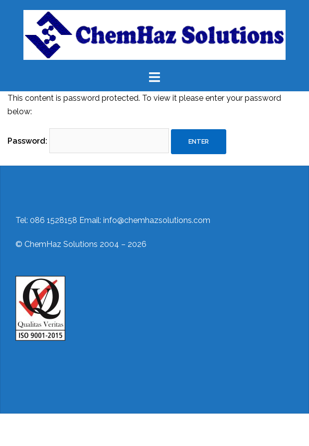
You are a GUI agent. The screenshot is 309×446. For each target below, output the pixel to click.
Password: (88, 140)
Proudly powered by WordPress (65, 430)
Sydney (174, 430)
